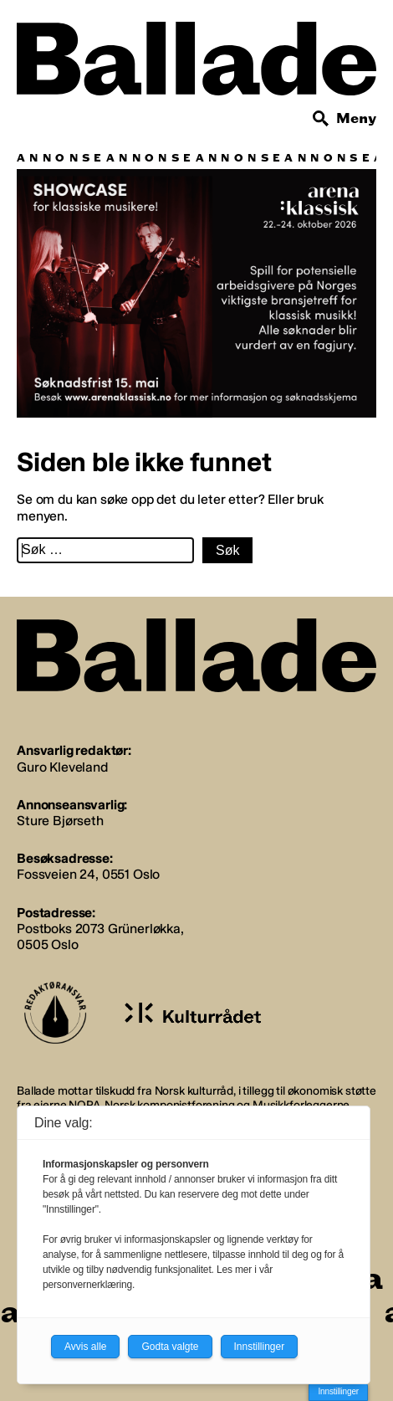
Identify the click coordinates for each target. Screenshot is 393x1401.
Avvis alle (85, 1346)
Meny (356, 118)
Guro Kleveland (62, 767)
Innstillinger (338, 1391)
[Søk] (321, 118)
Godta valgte (169, 1346)
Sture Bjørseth (60, 821)
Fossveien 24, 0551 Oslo (88, 874)
